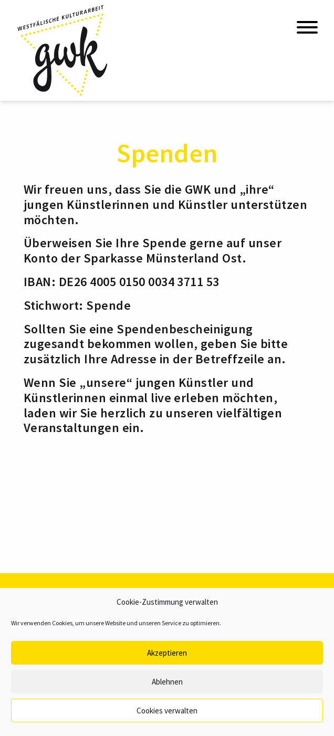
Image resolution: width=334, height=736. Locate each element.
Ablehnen (167, 682)
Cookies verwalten (167, 711)
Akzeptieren (167, 653)
